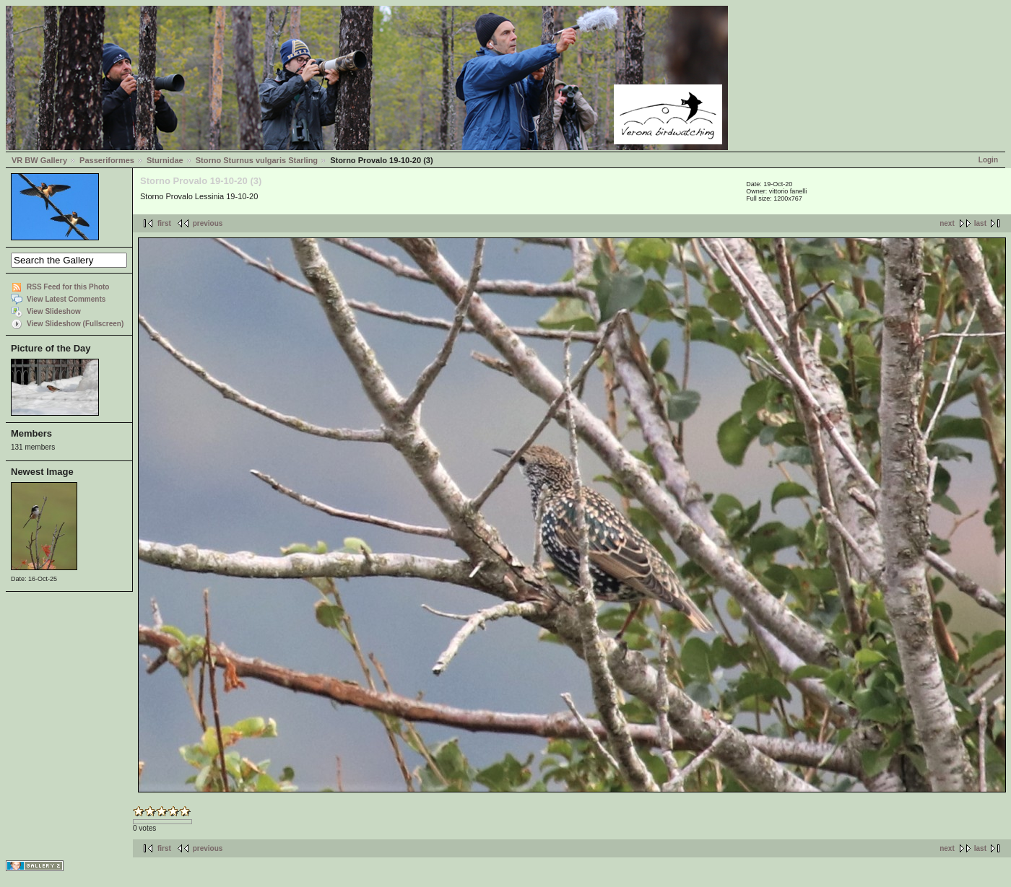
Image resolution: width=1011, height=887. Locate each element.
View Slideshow (54, 311)
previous (208, 223)
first (164, 223)
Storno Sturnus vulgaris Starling (257, 160)
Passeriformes (106, 160)
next (947, 223)
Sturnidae (165, 160)
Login (988, 160)
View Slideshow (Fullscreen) (75, 324)
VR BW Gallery (39, 160)
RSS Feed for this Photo (68, 287)
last (980, 223)
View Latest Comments (66, 299)
